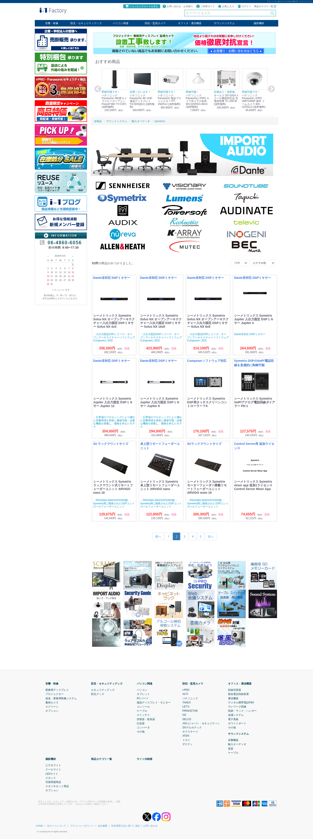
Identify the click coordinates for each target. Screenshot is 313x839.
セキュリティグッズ (103, 689)
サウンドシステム (224, 23)
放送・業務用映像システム (61, 698)
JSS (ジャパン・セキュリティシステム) (205, 723)
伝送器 (141, 723)
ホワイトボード (237, 723)
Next (271, 89)
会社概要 (102, 825)
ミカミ (186, 739)
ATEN (185, 735)
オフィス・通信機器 (189, 23)
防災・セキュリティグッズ (86, 23)
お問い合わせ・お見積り (177, 6)
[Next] (211, 536)
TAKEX (186, 702)
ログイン (244, 6)
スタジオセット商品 (57, 786)
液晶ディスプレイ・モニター (154, 702)
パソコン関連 (120, 23)
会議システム (236, 714)
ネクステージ (190, 731)
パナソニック (190, 698)
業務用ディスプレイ (57, 689)
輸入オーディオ (237, 744)
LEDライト (51, 773)
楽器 (230, 748)
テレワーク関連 (237, 706)
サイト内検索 (144, 759)
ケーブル (142, 710)
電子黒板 (233, 719)
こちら (78, 803)
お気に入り (226, 6)
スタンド (50, 777)
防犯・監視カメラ (155, 23)
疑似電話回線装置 (238, 694)
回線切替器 (234, 689)
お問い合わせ (150, 825)
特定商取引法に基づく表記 (125, 825)
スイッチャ (143, 714)
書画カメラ (51, 702)
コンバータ (143, 727)
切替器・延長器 (146, 719)
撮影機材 (259, 23)
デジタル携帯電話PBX (241, 702)
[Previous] (158, 536)
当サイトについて (56, 825)
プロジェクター (54, 694)
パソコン (142, 689)
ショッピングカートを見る (141, 6)
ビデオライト (53, 765)
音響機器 (233, 740)
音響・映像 (51, 23)
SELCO (186, 719)
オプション (51, 710)
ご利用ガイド (205, 6)
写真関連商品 (53, 782)
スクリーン (51, 706)
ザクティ (187, 744)
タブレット (143, 694)
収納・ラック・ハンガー (242, 710)
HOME (39, 825)
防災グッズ (97, 694)
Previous (97, 89)
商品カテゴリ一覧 (265, 6)
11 (56, 272)
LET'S (185, 706)
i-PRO (186, 689)
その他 (141, 731)
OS (184, 714)
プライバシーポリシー (82, 825)
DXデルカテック (192, 727)
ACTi (185, 694)
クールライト (53, 769)
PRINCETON (190, 710)
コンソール (143, 706)
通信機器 (233, 698)
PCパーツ (142, 698)
